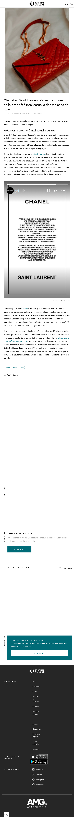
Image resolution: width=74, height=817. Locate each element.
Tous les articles (65, 568)
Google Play (39, 761)
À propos (35, 722)
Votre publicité (35, 742)
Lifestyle (35, 706)
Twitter (37, 774)
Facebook (38, 784)
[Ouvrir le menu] (2, 4)
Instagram (38, 779)
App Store (39, 756)
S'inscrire (19, 549)
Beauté (35, 691)
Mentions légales (36, 735)
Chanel (24, 308)
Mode (34, 681)
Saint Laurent (39, 153)
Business (36, 686)
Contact (35, 749)
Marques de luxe (35, 712)
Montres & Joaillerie (35, 699)
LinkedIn (37, 769)
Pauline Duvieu (36, 114)
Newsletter (36, 729)
